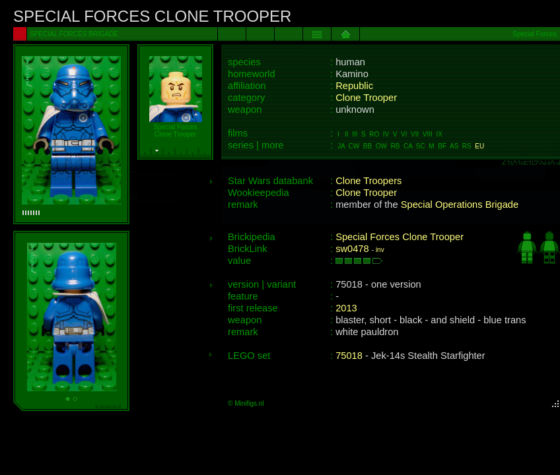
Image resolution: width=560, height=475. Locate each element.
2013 (346, 308)
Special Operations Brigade (459, 204)
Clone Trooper (366, 97)
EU (479, 146)
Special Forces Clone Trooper (399, 237)
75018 (349, 355)
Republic (354, 85)
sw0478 (352, 248)
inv (380, 249)
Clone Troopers (368, 180)
